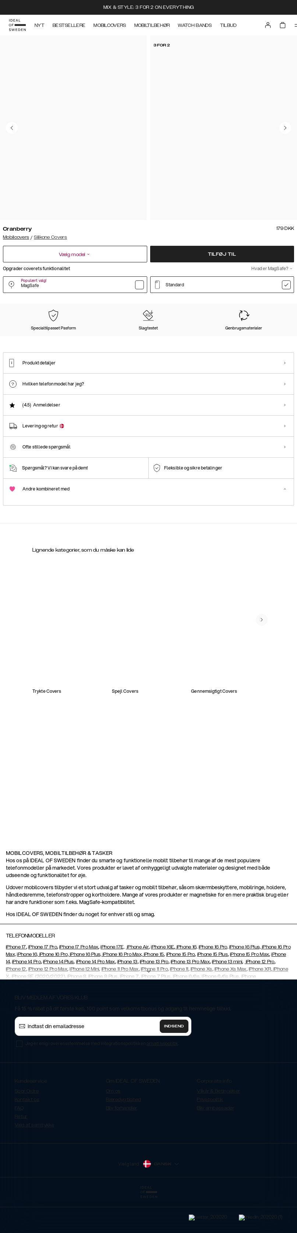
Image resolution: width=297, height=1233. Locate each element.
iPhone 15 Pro (180, 991)
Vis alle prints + (277, 303)
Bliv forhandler (121, 1145)
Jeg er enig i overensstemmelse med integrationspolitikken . (102, 1080)
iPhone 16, (186, 983)
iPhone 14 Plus (58, 998)
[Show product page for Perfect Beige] (101, 341)
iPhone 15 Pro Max (249, 991)
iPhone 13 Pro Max (190, 998)
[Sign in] (268, 25)
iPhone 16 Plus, (245, 983)
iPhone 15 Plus (212, 991)
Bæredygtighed (123, 1136)
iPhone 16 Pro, (213, 983)
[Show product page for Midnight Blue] (141, 341)
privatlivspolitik (162, 1080)
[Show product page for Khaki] (181, 341)
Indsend (174, 1063)
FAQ (19, 1145)
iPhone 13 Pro (154, 998)
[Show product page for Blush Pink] (261, 341)
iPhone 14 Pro (26, 998)
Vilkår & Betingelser (218, 1128)
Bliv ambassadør (215, 1145)
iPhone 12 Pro (260, 998)
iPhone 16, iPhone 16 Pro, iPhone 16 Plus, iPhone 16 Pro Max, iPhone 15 (90, 991)
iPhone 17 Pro (42, 983)
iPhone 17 (16, 983)
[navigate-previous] (262, 788)
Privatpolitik (210, 1136)
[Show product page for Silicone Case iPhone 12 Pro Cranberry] (61, 660)
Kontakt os (27, 1136)
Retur (21, 1153)
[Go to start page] (17, 25)
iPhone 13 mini (227, 998)
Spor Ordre (27, 1128)
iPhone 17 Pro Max (78, 983)
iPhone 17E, (112, 983)
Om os (113, 1128)
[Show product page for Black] (61, 341)
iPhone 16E (162, 983)
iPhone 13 (127, 998)
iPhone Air (137, 983)
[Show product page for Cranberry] (21, 340)
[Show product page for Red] (221, 341)
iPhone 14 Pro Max (95, 998)
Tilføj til (222, 254)
